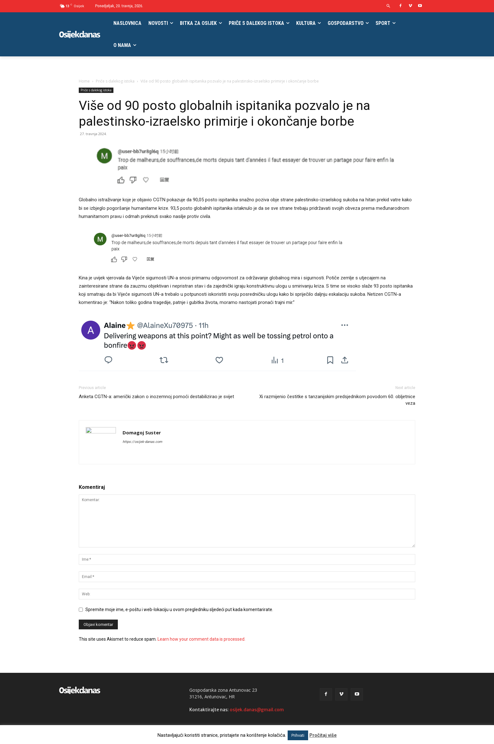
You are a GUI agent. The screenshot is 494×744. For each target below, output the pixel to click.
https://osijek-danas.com (142, 442)
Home (84, 81)
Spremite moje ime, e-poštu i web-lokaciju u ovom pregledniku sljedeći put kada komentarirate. (179, 609)
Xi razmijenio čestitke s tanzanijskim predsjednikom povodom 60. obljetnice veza (337, 400)
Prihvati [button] (297, 735)
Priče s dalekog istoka (115, 81)
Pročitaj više (323, 735)
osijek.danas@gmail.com (257, 710)
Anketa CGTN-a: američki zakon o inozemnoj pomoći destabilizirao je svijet (156, 396)
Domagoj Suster (142, 432)
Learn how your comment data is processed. (201, 639)
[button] (388, 6)
